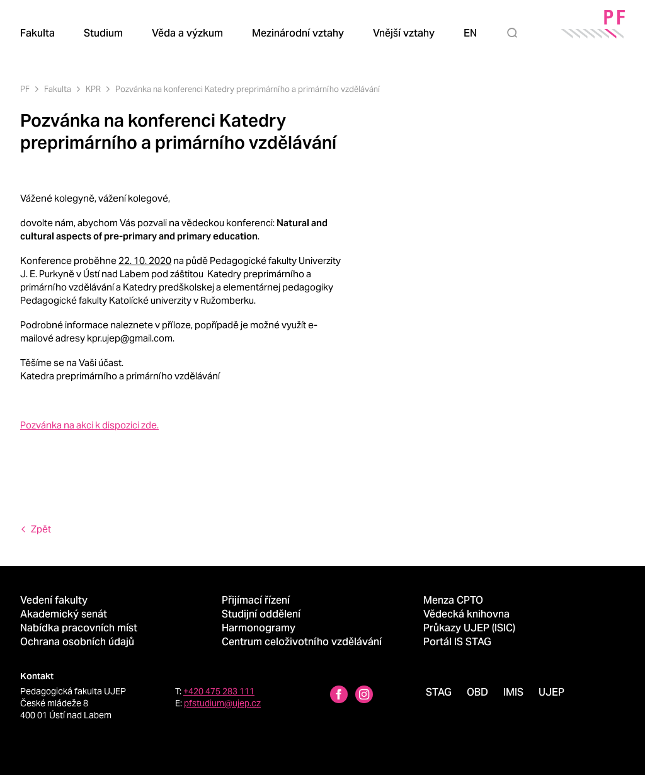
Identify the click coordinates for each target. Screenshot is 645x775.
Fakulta (57, 89)
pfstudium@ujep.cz (222, 703)
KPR (93, 89)
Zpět (41, 529)
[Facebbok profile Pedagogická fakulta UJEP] (339, 696)
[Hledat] (514, 33)
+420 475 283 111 (218, 691)
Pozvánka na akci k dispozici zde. (89, 425)
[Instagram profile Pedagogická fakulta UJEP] (364, 696)
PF (25, 89)
